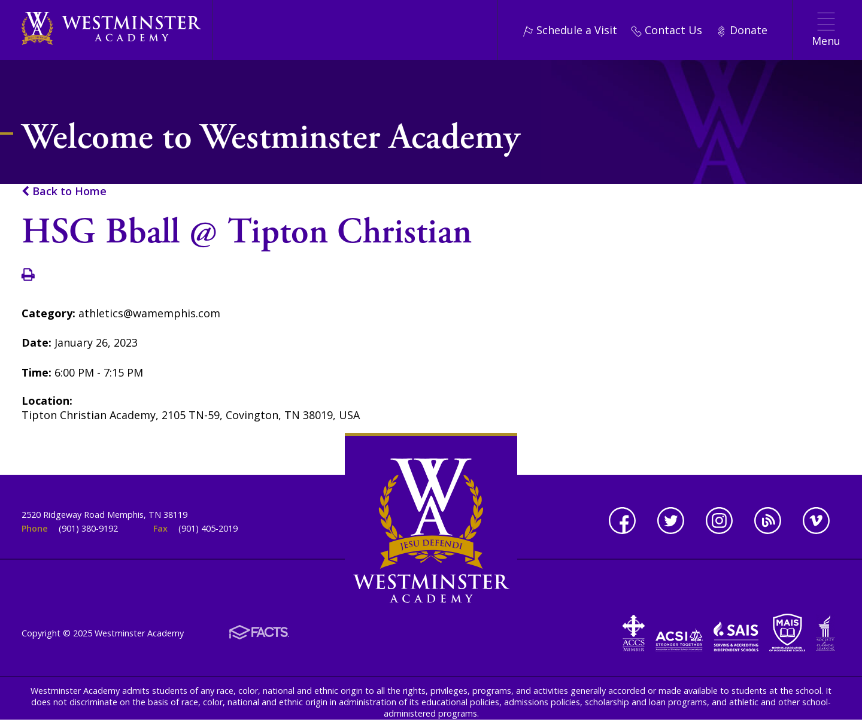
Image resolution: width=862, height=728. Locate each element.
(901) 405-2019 (208, 528)
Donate (741, 30)
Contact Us (666, 30)
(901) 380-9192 (88, 528)
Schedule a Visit (570, 30)
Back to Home (64, 191)
